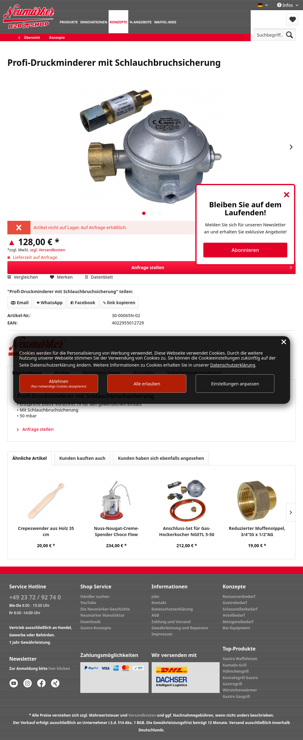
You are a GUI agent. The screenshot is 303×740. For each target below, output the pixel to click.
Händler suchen (94, 596)
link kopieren (119, 302)
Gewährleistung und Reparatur (180, 628)
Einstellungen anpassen (235, 384)
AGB (155, 615)
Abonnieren (245, 250)
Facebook (82, 302)
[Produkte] (68, 21)
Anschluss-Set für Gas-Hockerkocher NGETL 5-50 (186, 531)
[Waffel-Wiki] (165, 21)
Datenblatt (99, 277)
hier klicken (59, 668)
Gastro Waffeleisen (240, 658)
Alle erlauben (147, 384)
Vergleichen (22, 277)
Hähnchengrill (236, 671)
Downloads (90, 621)
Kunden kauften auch (82, 458)
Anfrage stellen (211, 266)
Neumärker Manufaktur (102, 615)
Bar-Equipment (236, 628)
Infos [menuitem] (285, 5)
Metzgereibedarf (238, 621)
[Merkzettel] (292, 19)
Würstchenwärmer (240, 690)
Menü (267, 15)
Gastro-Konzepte (95, 628)
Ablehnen (58, 383)
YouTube (88, 602)
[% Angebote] (140, 21)
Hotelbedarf (234, 615)
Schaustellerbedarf (240, 609)
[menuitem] (68, 21)
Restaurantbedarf (239, 596)
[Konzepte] (119, 21)
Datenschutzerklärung (172, 609)
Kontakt (159, 602)
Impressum (162, 634)
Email (20, 302)
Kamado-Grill (235, 665)
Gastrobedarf (235, 602)
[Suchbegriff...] (275, 35)
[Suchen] (289, 35)
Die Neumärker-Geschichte (105, 609)
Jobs (155, 596)
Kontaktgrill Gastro (240, 677)
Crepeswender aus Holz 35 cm (46, 531)
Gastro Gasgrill (236, 696)
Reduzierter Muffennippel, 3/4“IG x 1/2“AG (257, 531)
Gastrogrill (232, 683)
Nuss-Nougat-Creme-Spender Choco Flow (116, 531)
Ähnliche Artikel (29, 458)
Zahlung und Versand (171, 621)
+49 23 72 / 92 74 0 (35, 597)
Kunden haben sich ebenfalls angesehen (161, 458)
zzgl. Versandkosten (47, 250)
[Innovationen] (94, 21)
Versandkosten (142, 715)
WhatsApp (50, 302)
